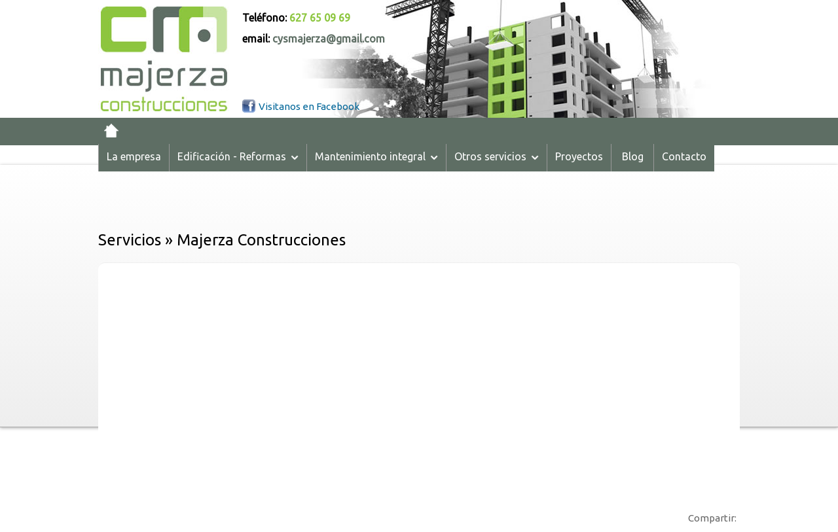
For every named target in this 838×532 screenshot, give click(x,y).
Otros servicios (496, 156)
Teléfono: (296, 18)
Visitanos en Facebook (309, 106)
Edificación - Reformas (238, 156)
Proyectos (579, 156)
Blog (633, 156)
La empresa (134, 156)
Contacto (684, 156)
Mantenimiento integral (376, 156)
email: (313, 38)
